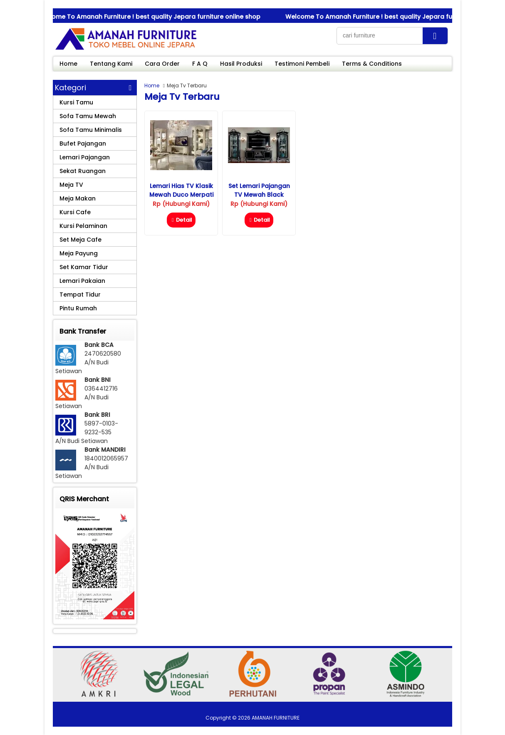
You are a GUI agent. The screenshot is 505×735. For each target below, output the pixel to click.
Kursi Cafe (75, 212)
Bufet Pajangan (82, 143)
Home (68, 63)
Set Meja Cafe (80, 239)
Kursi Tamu (76, 102)
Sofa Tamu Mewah (87, 116)
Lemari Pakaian (82, 281)
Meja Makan (77, 198)
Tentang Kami (111, 63)
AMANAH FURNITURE (276, 717)
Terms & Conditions (372, 63)
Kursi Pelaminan (83, 226)
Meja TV (71, 185)
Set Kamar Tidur (83, 267)
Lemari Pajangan (84, 157)
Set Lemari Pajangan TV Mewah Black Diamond (259, 195)
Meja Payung (78, 253)
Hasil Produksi (241, 63)
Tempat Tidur (80, 294)
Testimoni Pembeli (302, 63)
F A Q (200, 63)
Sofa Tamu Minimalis (90, 130)
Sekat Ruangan (82, 171)
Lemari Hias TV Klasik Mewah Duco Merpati (181, 190)
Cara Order (162, 63)
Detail (181, 220)
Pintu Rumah (78, 308)
